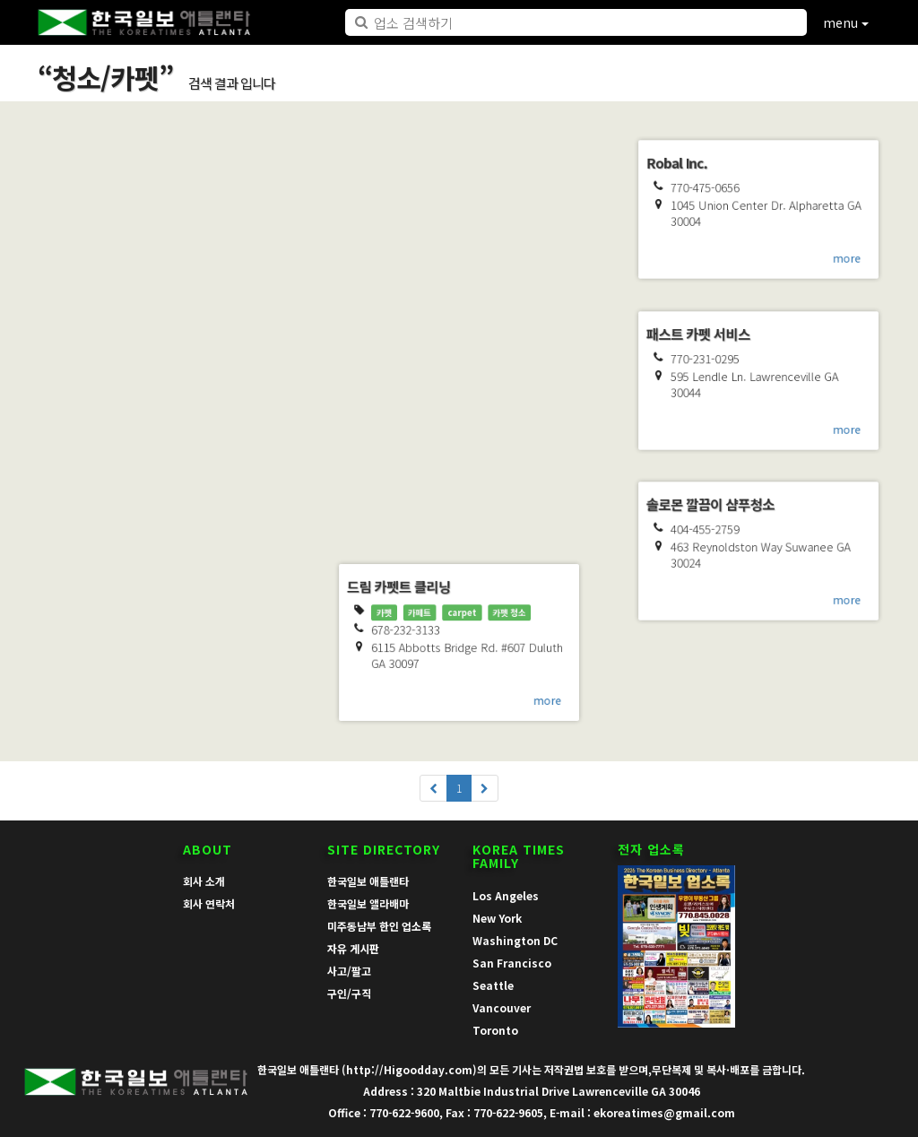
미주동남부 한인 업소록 (379, 925)
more (262, 537)
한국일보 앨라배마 (368, 903)
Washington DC (515, 940)
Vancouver (501, 1007)
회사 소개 (204, 881)
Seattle (493, 985)
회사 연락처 (209, 903)
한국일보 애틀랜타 (368, 881)
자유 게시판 (353, 948)
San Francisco (511, 962)
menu (846, 22)
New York (497, 917)
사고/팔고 (349, 970)
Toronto (495, 1029)
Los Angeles (505, 895)
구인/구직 (349, 993)
